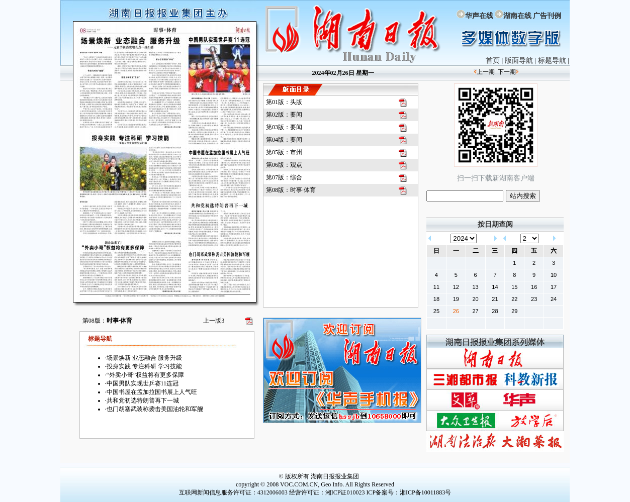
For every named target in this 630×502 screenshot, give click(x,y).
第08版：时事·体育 (291, 189)
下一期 (507, 71)
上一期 (486, 71)
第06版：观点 (284, 164)
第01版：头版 (284, 102)
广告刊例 (547, 16)
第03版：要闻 (284, 127)
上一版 (213, 320)
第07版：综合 (284, 177)
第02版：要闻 (284, 114)
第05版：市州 (284, 152)
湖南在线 (517, 16)
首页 (493, 60)
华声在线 (479, 16)
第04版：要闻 (284, 139)
